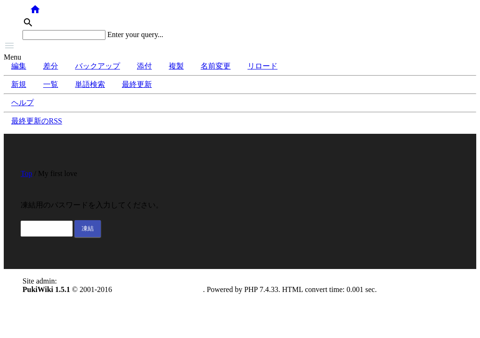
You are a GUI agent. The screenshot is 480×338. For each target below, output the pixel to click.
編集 (18, 66)
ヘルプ (22, 103)
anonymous (76, 281)
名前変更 (216, 66)
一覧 (50, 84)
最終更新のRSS (36, 121)
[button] (240, 46)
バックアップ (97, 66)
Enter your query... (135, 34)
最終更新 (137, 84)
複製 (176, 66)
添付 (144, 66)
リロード (263, 66)
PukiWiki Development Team (158, 289)
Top (26, 173)
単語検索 (90, 84)
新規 (18, 84)
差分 (50, 66)
